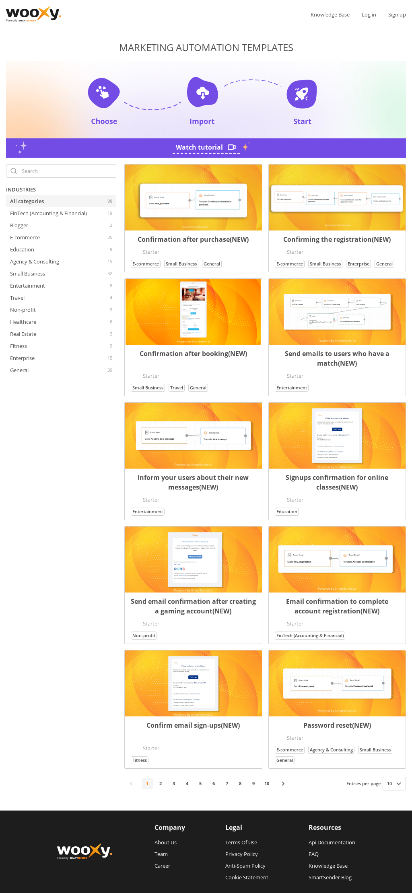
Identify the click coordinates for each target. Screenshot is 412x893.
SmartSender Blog (330, 877)
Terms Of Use (241, 842)
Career (162, 865)
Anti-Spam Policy (245, 865)
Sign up (397, 14)
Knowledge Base (330, 14)
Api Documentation (332, 842)
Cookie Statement (246, 877)
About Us (165, 842)
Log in (369, 14)
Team (161, 854)
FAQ (314, 854)
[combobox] (394, 783)
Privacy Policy (241, 854)
